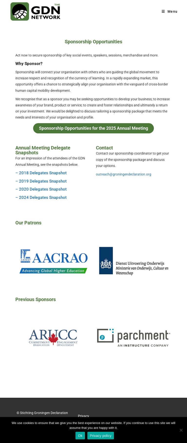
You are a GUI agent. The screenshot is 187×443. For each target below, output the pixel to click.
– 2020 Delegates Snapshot (41, 189)
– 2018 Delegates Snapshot (41, 172)
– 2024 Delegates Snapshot (41, 197)
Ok (80, 436)
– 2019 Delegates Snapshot (41, 181)
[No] (180, 430)
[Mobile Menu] (170, 11)
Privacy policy (101, 436)
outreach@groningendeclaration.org (123, 174)
